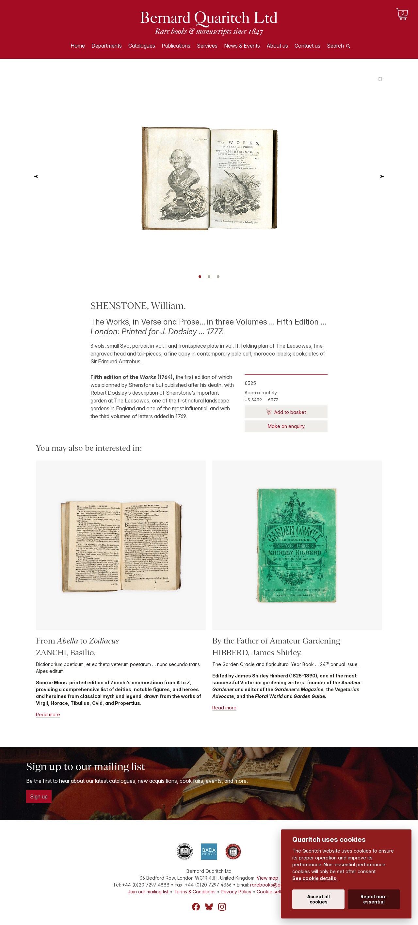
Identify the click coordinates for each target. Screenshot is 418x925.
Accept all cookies (318, 899)
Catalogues (141, 45)
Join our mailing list (148, 891)
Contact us (307, 45)
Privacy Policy (236, 891)
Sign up (39, 796)
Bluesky (209, 907)
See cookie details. (315, 878)
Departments (106, 45)
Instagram (222, 907)
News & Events (242, 45)
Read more (48, 714)
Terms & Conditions (195, 891)
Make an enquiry (286, 426)
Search (335, 45)
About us (277, 45)
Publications (176, 45)
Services (207, 45)
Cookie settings (273, 891)
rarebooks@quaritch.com (277, 884)
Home (78, 45)
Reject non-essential (374, 899)
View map (267, 878)
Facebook (196, 907)
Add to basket (289, 412)
